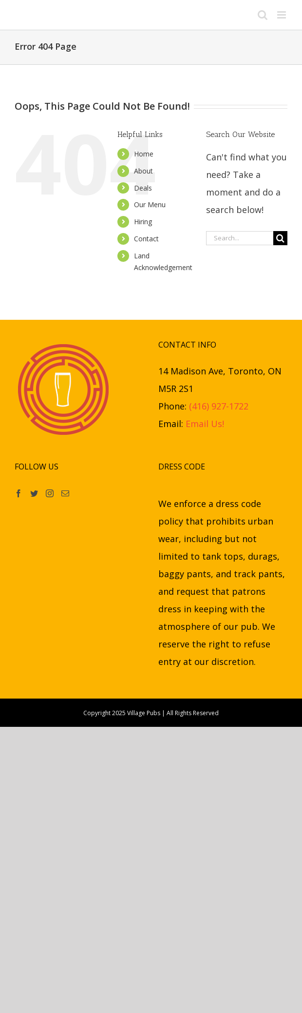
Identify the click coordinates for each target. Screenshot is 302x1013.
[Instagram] (50, 493)
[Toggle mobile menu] (282, 15)
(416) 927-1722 (218, 406)
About (143, 170)
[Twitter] (34, 493)
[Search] (280, 238)
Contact (146, 238)
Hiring (143, 221)
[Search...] (239, 238)
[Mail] (65, 493)
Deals (143, 188)
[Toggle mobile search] (262, 15)
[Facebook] (18, 493)
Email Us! (205, 423)
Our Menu (150, 204)
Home (143, 153)
